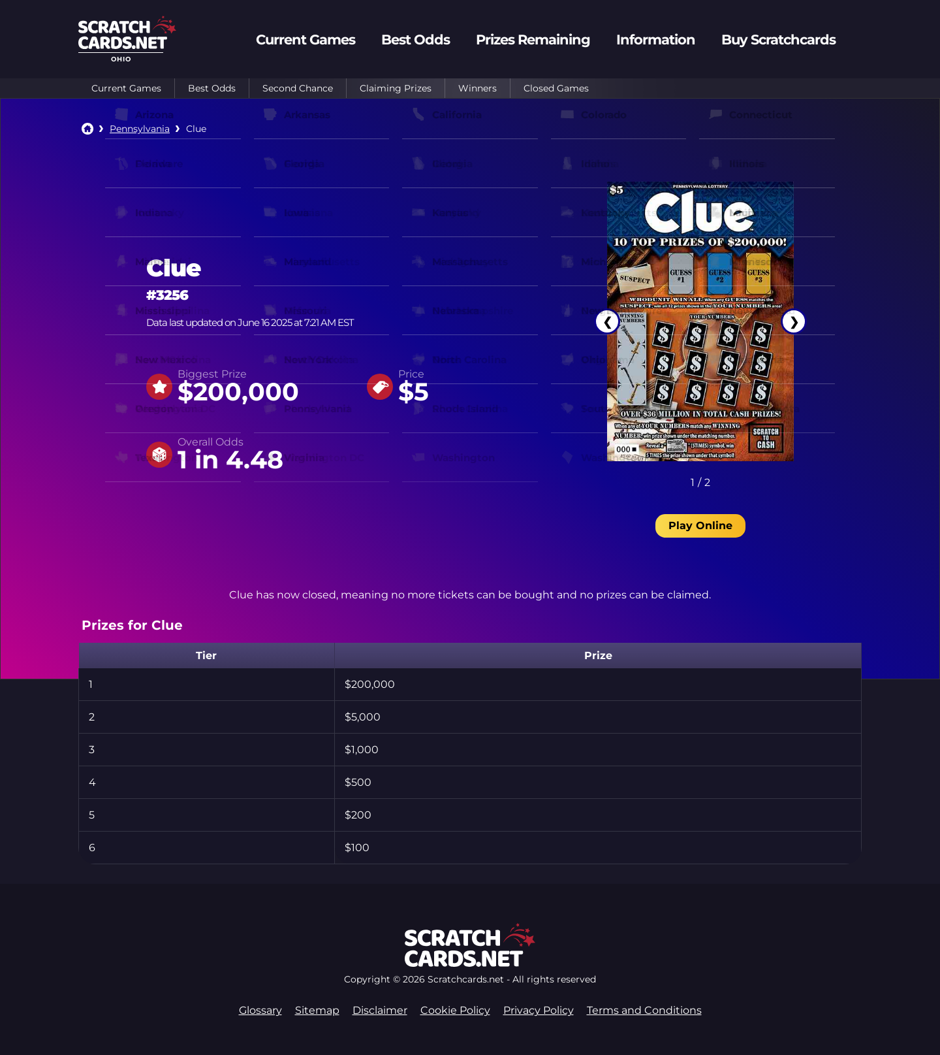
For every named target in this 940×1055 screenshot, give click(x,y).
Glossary (260, 1010)
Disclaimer (379, 1010)
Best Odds (212, 88)
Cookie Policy (455, 1010)
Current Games (126, 88)
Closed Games (556, 88)
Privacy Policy (538, 1010)
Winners (477, 88)
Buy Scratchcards (778, 39)
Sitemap (317, 1010)
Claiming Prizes (395, 88)
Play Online (700, 525)
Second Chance (297, 88)
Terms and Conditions (644, 1010)
